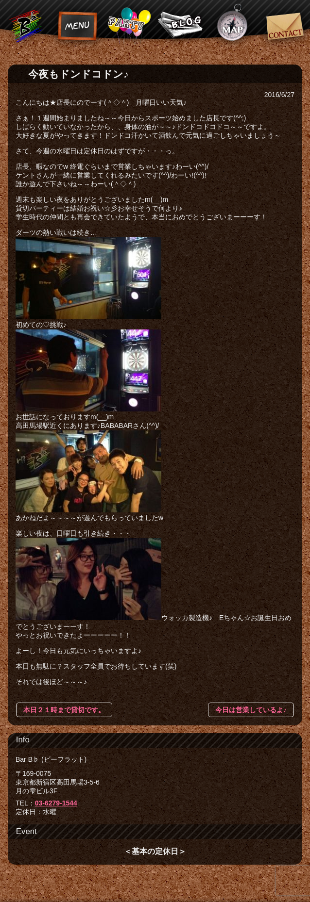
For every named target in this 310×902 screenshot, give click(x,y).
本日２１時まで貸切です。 (64, 710)
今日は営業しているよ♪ (251, 710)
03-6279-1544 (56, 803)
